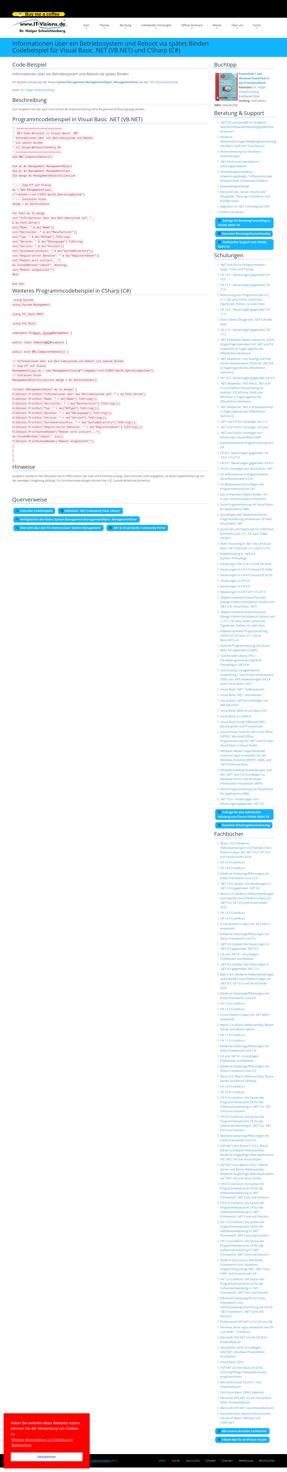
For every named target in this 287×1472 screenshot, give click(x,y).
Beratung (125, 25)
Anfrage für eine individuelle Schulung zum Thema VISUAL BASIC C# (243, 814)
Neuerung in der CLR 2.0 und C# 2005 (245, 564)
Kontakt (227, 1460)
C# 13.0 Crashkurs (232, 913)
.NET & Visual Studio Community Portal (137, 528)
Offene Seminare (192, 25)
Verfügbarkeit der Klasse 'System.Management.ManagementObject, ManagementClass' (76, 519)
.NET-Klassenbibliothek (163, 82)
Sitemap (211, 1460)
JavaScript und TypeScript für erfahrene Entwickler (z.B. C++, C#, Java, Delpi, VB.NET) (247, 533)
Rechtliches (267, 1460)
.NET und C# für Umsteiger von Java (244, 427)
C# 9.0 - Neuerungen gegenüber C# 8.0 (246, 463)
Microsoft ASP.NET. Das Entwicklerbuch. (247, 1408)
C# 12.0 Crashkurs (232, 1003)
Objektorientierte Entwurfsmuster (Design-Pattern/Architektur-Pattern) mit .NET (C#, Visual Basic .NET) (247, 601)
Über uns (237, 25)
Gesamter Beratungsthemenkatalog (244, 234)
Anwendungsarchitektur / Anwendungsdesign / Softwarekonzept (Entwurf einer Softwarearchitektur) (246, 176)
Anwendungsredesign (235, 186)
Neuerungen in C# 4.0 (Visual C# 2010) (246, 575)
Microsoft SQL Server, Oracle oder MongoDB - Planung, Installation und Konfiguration (245, 196)
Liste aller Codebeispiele (34, 511)
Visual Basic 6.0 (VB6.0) (235, 716)
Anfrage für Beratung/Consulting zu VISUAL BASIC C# (244, 223)
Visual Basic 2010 (232, 1362)
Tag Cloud (193, 1460)
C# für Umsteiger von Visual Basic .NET (246, 469)
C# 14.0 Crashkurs (232, 862)
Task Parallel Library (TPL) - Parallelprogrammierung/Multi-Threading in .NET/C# (241, 660)
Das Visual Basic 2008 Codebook (242, 1392)
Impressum (246, 1460)
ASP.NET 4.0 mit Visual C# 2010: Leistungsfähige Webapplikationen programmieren (243, 1372)
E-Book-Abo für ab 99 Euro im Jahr (242, 1440)
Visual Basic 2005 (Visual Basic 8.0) (243, 711)
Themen (104, 25)
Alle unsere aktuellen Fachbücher (242, 1431)
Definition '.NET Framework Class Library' (90, 511)
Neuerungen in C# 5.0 (235, 581)
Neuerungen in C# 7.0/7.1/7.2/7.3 (242, 592)
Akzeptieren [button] (46, 1457)
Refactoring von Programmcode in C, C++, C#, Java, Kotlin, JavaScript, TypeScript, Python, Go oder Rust (245, 299)
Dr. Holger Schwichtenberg (37, 90)
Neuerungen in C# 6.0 (235, 586)
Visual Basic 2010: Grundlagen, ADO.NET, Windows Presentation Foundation (242, 1351)
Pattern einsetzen (232, 212)
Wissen (217, 25)
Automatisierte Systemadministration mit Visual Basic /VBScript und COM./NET (245, 1417)
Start (86, 25)
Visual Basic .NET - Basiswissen (241, 695)
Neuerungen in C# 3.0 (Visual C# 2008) (246, 569)
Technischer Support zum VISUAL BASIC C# (242, 244)
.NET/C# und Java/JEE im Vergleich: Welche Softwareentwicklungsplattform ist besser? (246, 126)
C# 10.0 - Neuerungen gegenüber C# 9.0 (247, 378)
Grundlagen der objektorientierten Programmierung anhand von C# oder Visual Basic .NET (246, 518)
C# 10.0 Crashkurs (232, 1086)
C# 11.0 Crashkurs (232, 1035)
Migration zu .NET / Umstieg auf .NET (245, 206)
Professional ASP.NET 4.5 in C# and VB (246, 1322)
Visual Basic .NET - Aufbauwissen (242, 689)
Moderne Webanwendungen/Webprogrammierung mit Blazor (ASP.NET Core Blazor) (248, 141)
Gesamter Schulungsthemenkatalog (244, 825)
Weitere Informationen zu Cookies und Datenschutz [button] (41, 1442)
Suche (257, 25)
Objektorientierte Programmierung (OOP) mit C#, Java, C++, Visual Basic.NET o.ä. (243, 635)
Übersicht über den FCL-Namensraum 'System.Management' (58, 528)
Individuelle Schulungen (156, 25)
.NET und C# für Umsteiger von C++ (244, 421)
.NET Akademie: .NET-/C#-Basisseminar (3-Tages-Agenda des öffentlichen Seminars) (246, 411)
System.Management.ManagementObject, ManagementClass (97, 82)
